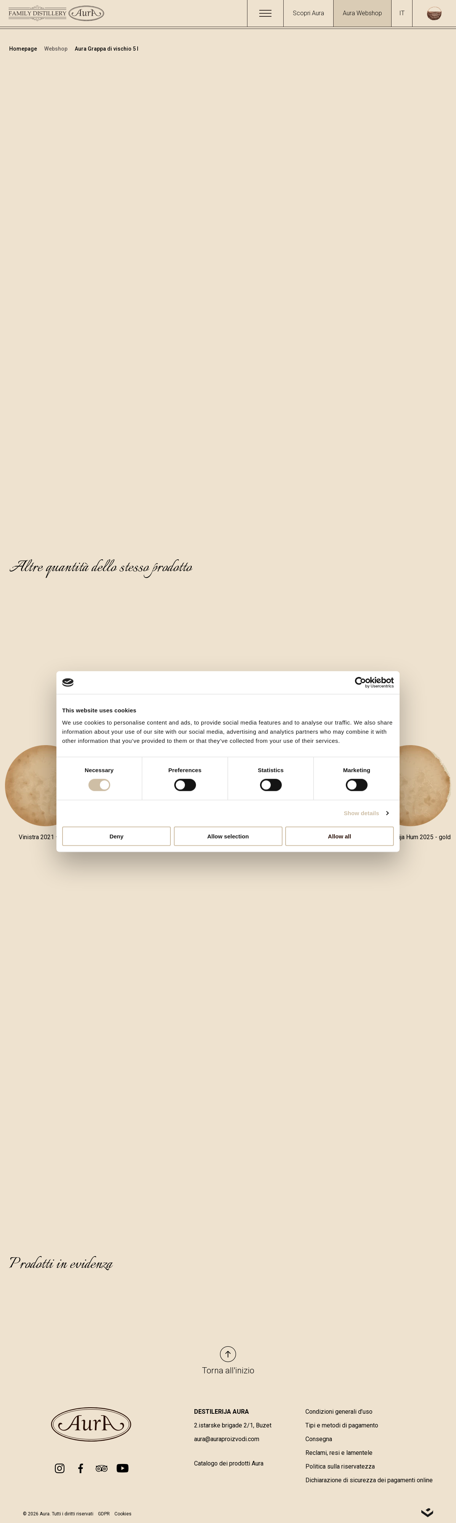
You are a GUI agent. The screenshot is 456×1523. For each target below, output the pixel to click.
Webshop (56, 49)
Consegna (318, 1439)
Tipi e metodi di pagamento (341, 1425)
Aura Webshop (362, 13)
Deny (116, 836)
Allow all (339, 836)
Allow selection (228, 836)
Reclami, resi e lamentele (339, 1452)
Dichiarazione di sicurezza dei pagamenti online (369, 1480)
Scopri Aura (308, 13)
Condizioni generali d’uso (339, 1411)
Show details (361, 813)
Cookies (123, 1514)
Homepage (23, 49)
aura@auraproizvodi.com (226, 1439)
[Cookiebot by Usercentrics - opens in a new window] (360, 682)
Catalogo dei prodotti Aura (228, 1463)
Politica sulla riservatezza (340, 1466)
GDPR (104, 1514)
